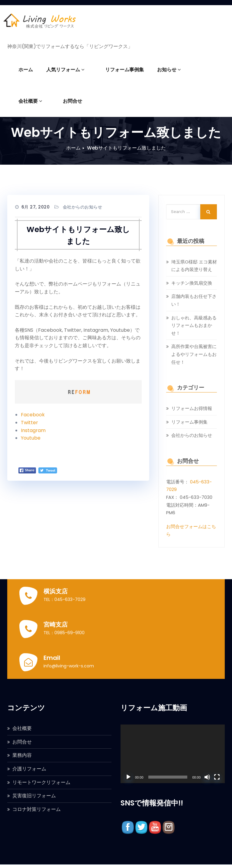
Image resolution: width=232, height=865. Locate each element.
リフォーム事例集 (117, 69)
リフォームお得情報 (191, 408)
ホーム (25, 69)
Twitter (29, 422)
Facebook (33, 414)
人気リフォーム (65, 69)
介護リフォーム (29, 768)
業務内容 (22, 755)
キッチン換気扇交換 (191, 283)
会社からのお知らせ (82, 207)
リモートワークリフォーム (41, 782)
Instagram (33, 430)
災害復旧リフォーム (34, 795)
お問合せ (28, 101)
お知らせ (161, 69)
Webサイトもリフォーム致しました (126, 147)
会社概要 (198, 69)
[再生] (128, 777)
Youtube (30, 437)
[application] (173, 754)
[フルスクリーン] (217, 777)
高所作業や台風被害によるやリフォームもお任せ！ (194, 354)
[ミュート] (207, 777)
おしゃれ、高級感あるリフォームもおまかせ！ (194, 325)
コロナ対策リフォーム (36, 809)
